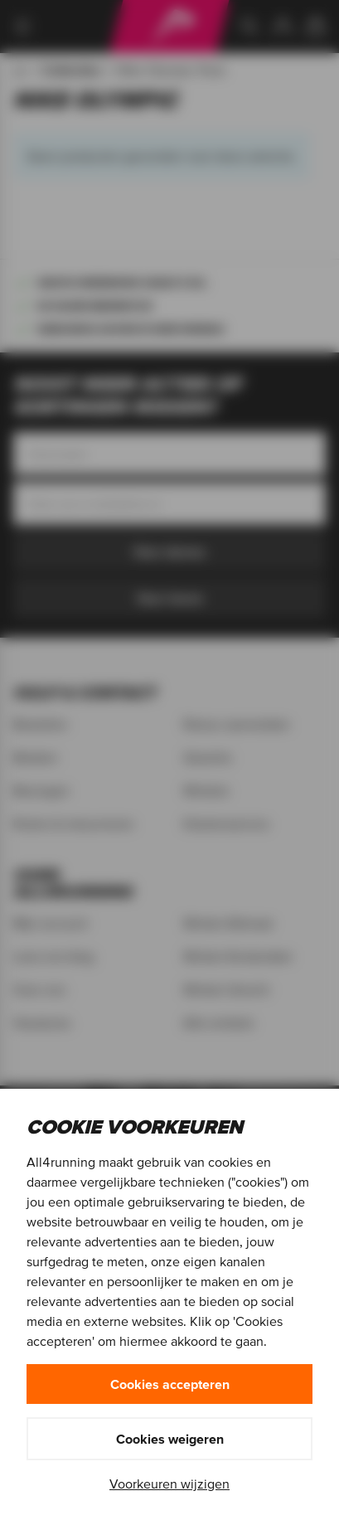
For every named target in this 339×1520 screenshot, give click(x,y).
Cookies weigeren (170, 1438)
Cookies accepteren (170, 1384)
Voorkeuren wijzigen (169, 1483)
